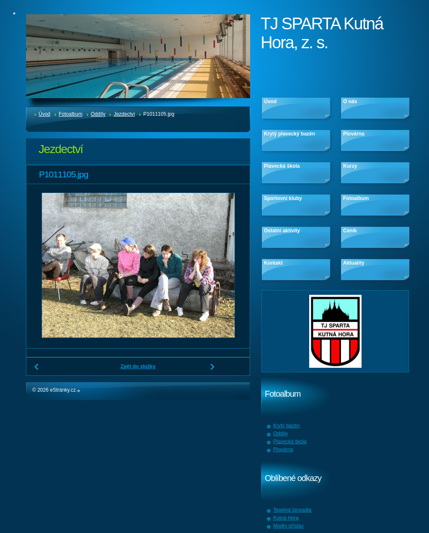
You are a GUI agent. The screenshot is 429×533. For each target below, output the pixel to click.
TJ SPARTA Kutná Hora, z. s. (322, 33)
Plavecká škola (282, 166)
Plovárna (353, 134)
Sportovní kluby (283, 198)
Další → (213, 370)
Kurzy (350, 166)
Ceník (350, 231)
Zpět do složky (138, 366)
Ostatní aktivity (282, 231)
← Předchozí (37, 370)
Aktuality (353, 263)
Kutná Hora (286, 518)
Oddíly (98, 114)
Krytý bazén (286, 426)
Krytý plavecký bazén (289, 134)
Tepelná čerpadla (292, 510)
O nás (350, 101)
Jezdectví (124, 114)
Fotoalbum (71, 114)
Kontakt (273, 263)
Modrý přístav (288, 526)
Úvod (44, 114)
